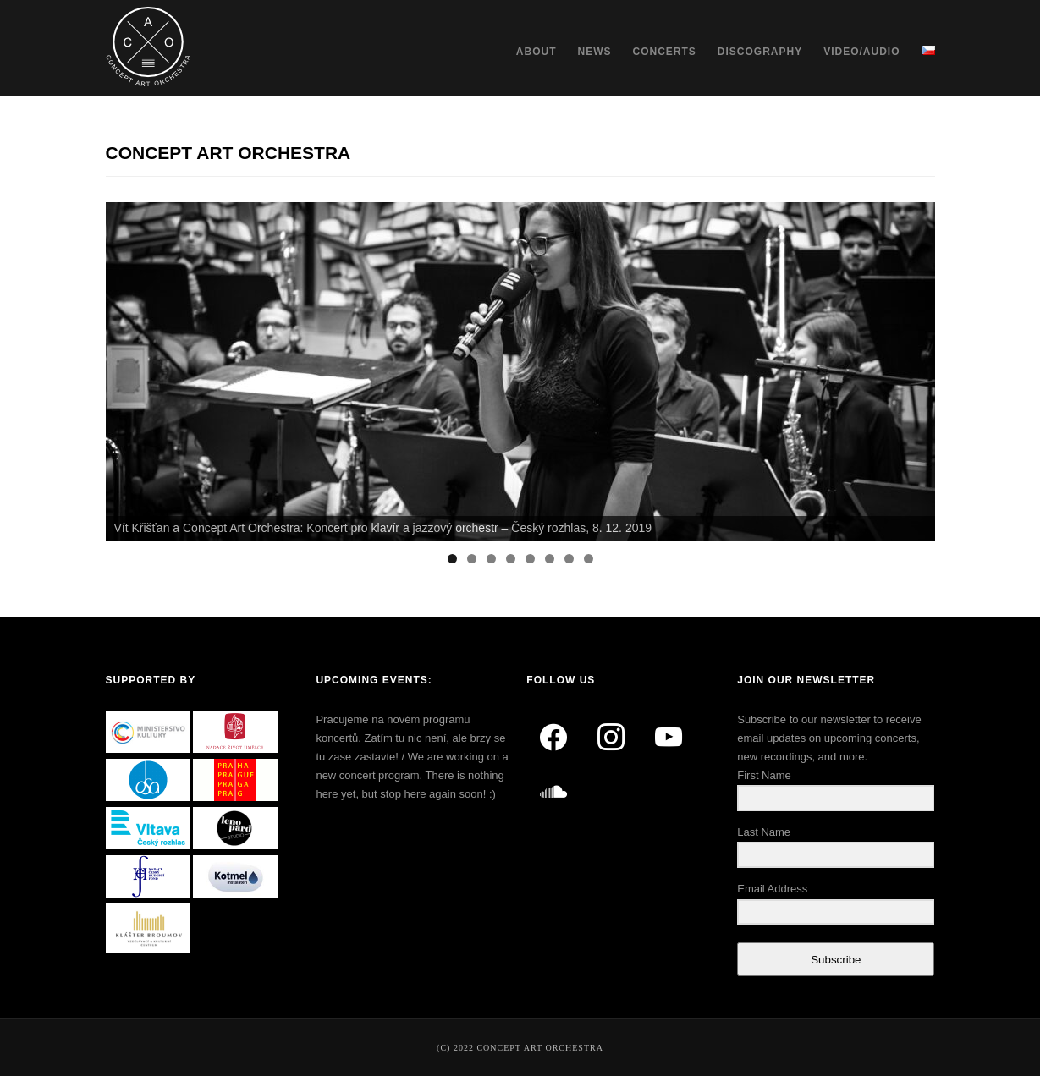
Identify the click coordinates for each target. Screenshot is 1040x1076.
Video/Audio (861, 52)
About (536, 52)
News (594, 52)
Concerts (664, 52)
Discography (760, 52)
